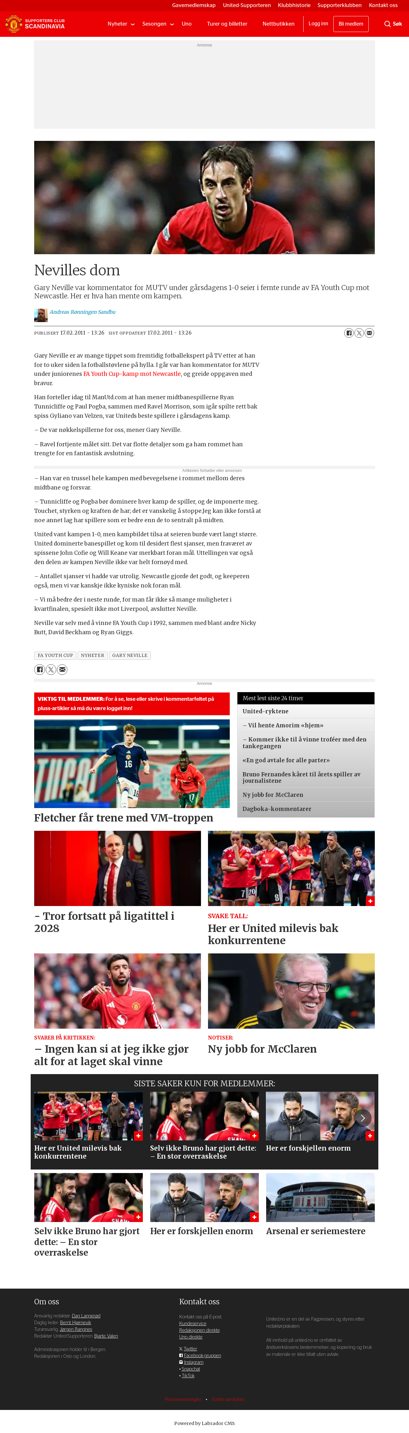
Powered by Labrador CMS (204, 1423)
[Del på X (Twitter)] (359, 333)
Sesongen (154, 24)
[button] (362, 1118)
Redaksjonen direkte (199, 1330)
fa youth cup (55, 655)
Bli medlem (351, 24)
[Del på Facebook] (349, 333)
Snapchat (191, 1369)
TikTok (188, 1375)
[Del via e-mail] (369, 333)
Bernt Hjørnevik (75, 1322)
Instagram (194, 1362)
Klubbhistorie (294, 5)
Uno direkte (191, 1337)
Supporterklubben (340, 5)
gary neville (130, 655)
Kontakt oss (383, 5)
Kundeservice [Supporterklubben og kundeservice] (192, 1323)
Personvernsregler (184, 1399)
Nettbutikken (279, 24)
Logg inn (318, 23)
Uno (187, 24)
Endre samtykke (228, 1399)
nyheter (92, 655)
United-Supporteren (247, 5)
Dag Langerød (86, 1316)
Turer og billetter (227, 24)
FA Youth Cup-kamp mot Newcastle (132, 373)
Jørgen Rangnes (76, 1329)
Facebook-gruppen (202, 1355)
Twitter (190, 1349)
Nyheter (117, 24)
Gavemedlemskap (194, 5)
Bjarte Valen (106, 1336)
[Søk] (387, 24)
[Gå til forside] (35, 24)
